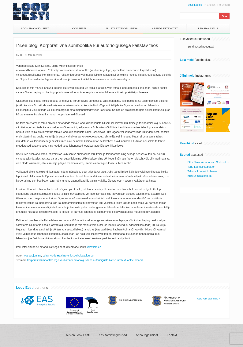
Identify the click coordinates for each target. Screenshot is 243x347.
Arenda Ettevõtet (165, 28)
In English (209, 4)
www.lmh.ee (94, 247)
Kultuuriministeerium (200, 175)
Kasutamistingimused (113, 335)
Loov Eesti (78, 28)
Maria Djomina (32, 255)
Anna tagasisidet (147, 335)
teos (89, 260)
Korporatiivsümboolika (40, 260)
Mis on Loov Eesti (78, 335)
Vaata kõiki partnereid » (208, 298)
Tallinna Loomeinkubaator (203, 171)
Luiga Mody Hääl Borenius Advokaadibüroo (68, 255)
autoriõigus (80, 260)
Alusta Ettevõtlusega (122, 28)
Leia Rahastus (208, 28)
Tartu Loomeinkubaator (201, 166)
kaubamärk (66, 260)
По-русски (223, 4)
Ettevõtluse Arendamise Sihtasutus (208, 162)
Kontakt (172, 335)
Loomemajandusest (35, 28)
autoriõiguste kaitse (104, 260)
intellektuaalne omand (130, 260)
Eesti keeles (195, 4)
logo (56, 260)
